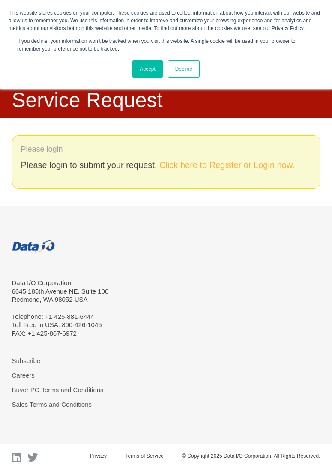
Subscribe (26, 360)
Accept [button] (148, 69)
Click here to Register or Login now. (227, 165)
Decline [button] (183, 69)
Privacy (98, 456)
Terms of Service (144, 456)
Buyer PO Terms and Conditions (58, 389)
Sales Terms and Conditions (52, 404)
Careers (23, 375)
